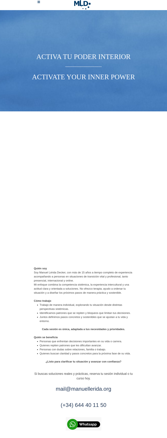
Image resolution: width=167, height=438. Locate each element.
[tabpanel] (83, 61)
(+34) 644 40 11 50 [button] (83, 405)
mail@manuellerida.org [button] (83, 389)
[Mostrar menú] (39, 2)
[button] (83, 424)
